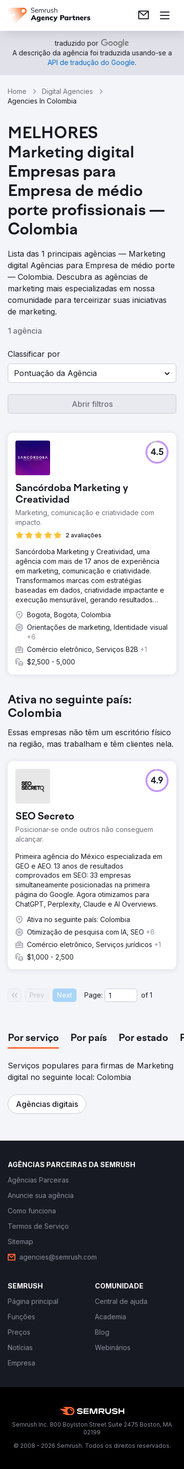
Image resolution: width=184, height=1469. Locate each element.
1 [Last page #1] (151, 995)
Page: (93, 995)
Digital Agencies (67, 91)
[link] (143, 15)
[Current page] (121, 995)
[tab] (33, 1038)
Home (17, 91)
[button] (92, 373)
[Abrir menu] (164, 15)
